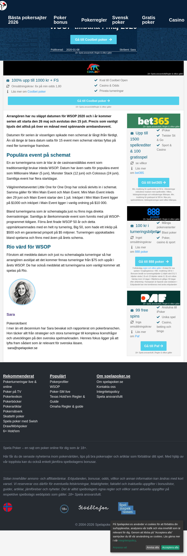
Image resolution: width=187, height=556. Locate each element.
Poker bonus (61, 20)
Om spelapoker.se (110, 382)
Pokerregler (94, 19)
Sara (133, 49)
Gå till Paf (153, 346)
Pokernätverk (12, 411)
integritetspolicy (127, 540)
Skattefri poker (13, 416)
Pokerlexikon (12, 396)
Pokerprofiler (59, 382)
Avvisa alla (153, 547)
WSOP (55, 387)
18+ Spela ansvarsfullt (84, 53)
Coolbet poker (37, 91)
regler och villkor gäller (152, 268)
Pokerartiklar (12, 406)
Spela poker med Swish (20, 421)
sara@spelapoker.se (22, 348)
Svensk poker (120, 20)
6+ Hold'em (11, 431)
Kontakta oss (106, 387)
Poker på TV (12, 391)
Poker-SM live (60, 391)
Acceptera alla (170, 547)
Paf (137, 336)
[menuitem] (28, 20)
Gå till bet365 (154, 182)
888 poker (141, 251)
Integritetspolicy (108, 391)
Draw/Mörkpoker (15, 426)
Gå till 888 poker (154, 261)
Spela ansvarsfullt (110, 396)
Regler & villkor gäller (103, 53)
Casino (176, 19)
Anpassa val (120, 547)
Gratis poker (148, 20)
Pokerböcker (12, 401)
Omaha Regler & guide (66, 406)
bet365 (139, 172)
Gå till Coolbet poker (93, 39)
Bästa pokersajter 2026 (27, 20)
